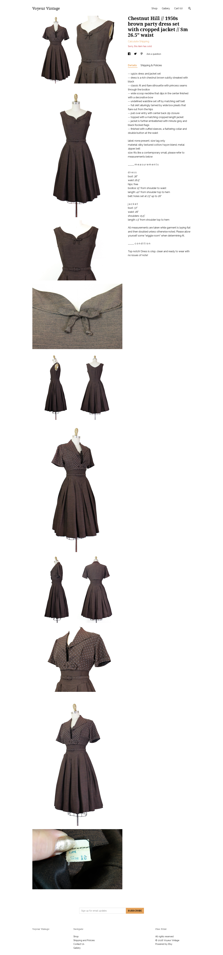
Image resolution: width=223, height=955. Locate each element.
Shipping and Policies (84, 940)
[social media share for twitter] (135, 54)
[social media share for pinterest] (141, 54)
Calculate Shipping (138, 41)
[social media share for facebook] (129, 54)
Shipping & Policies (151, 65)
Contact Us (78, 944)
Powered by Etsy (163, 944)
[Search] (189, 8)
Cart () (178, 8)
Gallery (166, 8)
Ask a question (154, 54)
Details (132, 65)
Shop (154, 8)
